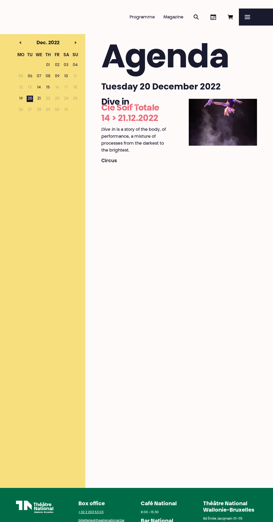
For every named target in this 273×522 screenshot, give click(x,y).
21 (39, 99)
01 (48, 65)
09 (57, 76)
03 (66, 65)
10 (66, 76)
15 (48, 87)
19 (21, 99)
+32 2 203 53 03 (90, 512)
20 (30, 99)
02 (57, 65)
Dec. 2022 (38, 43)
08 (48, 76)
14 (39, 87)
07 (39, 76)
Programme (142, 17)
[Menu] (256, 17)
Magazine (173, 17)
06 (30, 76)
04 (75, 65)
